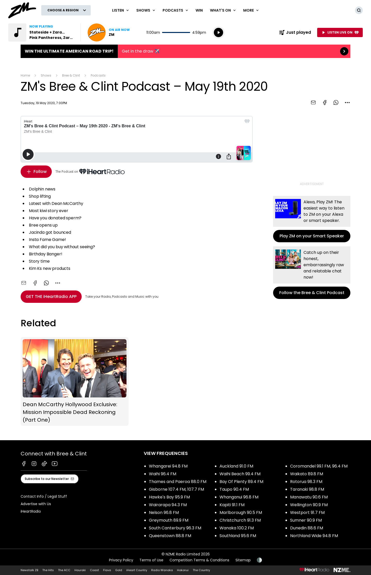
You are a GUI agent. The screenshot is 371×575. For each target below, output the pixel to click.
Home (25, 75)
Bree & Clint (71, 75)
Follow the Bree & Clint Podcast (311, 272)
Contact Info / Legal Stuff (44, 496)
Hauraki (80, 570)
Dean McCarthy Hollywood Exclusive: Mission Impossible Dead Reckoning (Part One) (75, 381)
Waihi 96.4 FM (162, 474)
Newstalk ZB (29, 570)
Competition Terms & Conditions (199, 560)
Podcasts (98, 75)
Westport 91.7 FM (307, 512)
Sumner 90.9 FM (306, 520)
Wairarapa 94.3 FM (168, 505)
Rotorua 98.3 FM (306, 482)
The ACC (64, 570)
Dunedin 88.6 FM (306, 528)
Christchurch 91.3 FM (240, 520)
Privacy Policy (121, 560)
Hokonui (183, 570)
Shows (46, 75)
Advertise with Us (36, 503)
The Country (201, 570)
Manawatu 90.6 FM (309, 497)
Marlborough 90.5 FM (241, 512)
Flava (107, 570)
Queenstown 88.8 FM (170, 536)
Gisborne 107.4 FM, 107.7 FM (176, 489)
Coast (94, 570)
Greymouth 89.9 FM (168, 520)
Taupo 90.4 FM (234, 489)
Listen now (109, 32)
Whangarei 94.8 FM (168, 466)
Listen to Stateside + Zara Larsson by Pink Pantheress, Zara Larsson (41, 32)
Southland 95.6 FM (238, 536)
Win (199, 10)
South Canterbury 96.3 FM (175, 528)
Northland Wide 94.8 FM (314, 536)
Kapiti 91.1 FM (232, 505)
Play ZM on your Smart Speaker (311, 219)
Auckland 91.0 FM (236, 466)
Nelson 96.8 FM (164, 512)
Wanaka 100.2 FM (237, 528)
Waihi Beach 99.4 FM (240, 474)
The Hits (48, 570)
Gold (118, 570)
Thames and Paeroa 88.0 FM (177, 482)
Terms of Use (151, 560)
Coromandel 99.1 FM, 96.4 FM (319, 466)
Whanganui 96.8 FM (239, 497)
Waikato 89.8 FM (306, 474)
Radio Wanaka (162, 570)
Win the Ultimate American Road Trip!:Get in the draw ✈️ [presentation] (185, 51)
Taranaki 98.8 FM (307, 489)
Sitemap (243, 560)
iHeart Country (136, 570)
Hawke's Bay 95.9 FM (169, 497)
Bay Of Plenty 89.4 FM (241, 482)
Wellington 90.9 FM (309, 505)
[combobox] (347, 102)
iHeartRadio (31, 511)
